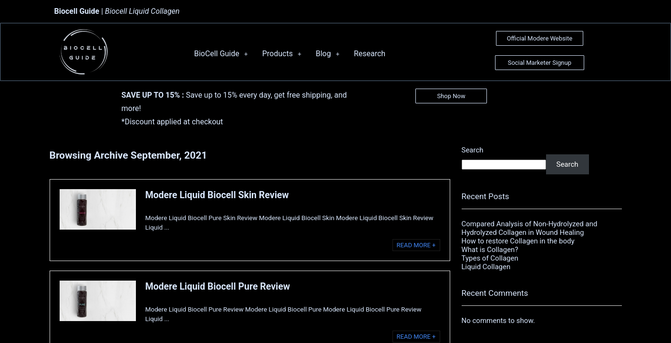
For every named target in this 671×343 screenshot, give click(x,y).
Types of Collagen (490, 258)
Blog (328, 53)
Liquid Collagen (486, 266)
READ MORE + (416, 245)
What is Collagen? (490, 249)
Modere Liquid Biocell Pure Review (217, 286)
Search (473, 150)
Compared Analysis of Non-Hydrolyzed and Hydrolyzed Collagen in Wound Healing (530, 228)
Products (281, 53)
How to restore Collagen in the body (518, 241)
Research (369, 53)
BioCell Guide (221, 53)
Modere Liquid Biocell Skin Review (217, 195)
